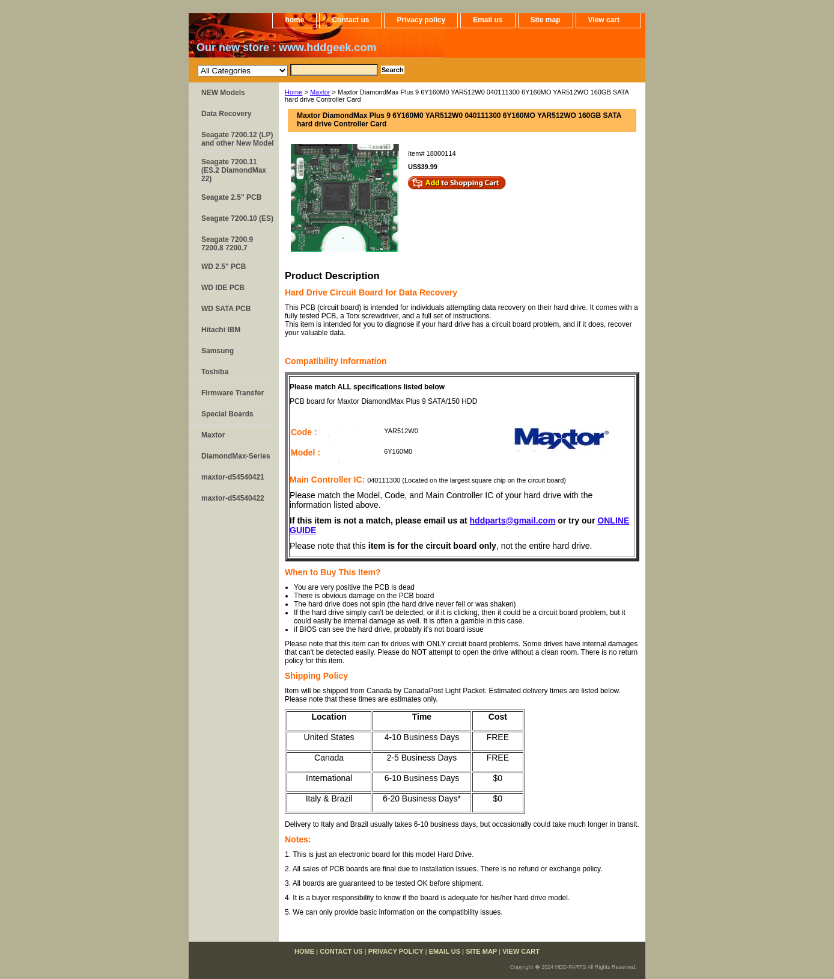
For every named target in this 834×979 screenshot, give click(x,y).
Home (293, 92)
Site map (546, 20)
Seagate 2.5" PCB (231, 197)
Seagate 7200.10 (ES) (237, 218)
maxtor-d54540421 (232, 477)
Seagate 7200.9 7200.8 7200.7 (227, 243)
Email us (487, 20)
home (294, 20)
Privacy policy (421, 20)
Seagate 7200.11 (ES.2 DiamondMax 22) (233, 170)
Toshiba (214, 372)
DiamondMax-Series (235, 456)
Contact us (350, 20)
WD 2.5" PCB (223, 266)
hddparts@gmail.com (513, 520)
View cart (603, 20)
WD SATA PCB (226, 308)
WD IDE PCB (223, 287)
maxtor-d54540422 (232, 498)
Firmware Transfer (232, 393)
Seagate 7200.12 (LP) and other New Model (237, 139)
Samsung (217, 351)
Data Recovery (226, 114)
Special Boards (227, 414)
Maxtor (320, 92)
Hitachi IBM (220, 330)
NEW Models (223, 92)
